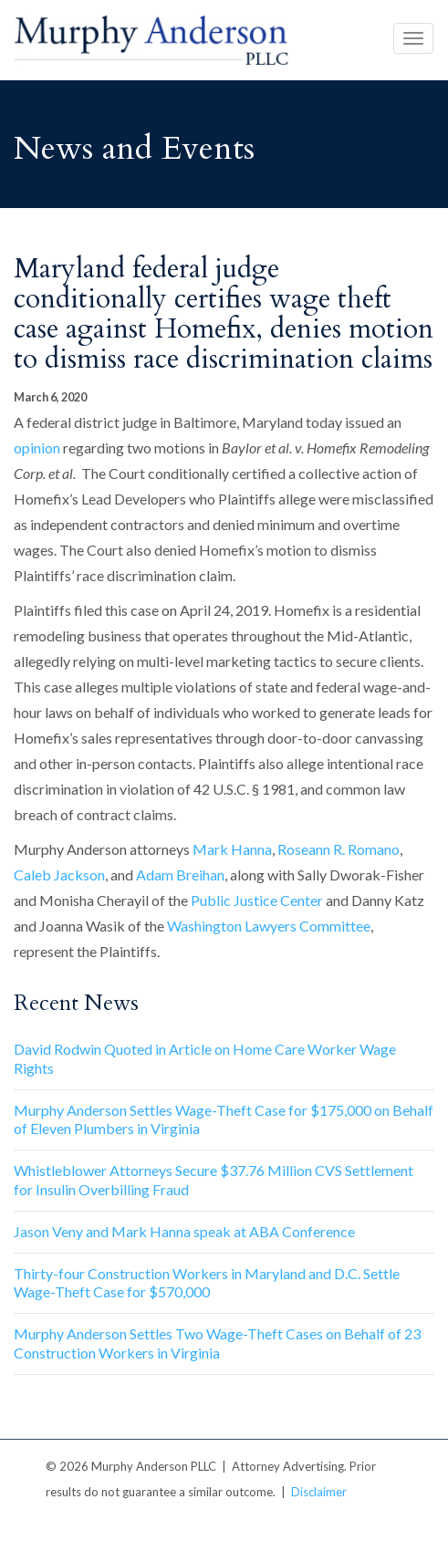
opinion (37, 447)
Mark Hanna (232, 849)
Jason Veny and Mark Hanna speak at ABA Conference (184, 1231)
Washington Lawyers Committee (268, 925)
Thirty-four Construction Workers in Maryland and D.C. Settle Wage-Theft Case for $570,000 (207, 1283)
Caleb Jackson (59, 874)
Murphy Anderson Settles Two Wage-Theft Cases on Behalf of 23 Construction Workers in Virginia (217, 1343)
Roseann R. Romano (338, 849)
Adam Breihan (180, 874)
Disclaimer (319, 1491)
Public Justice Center (257, 900)
